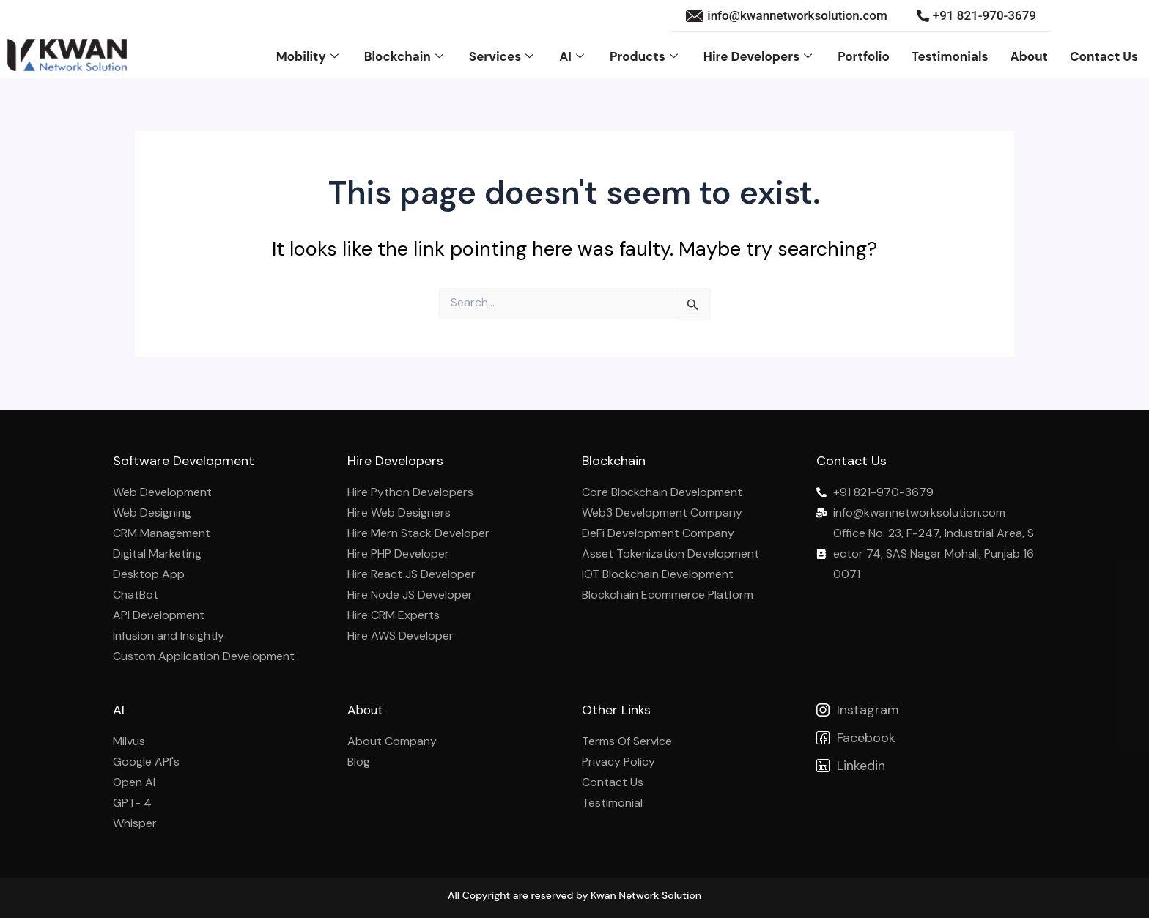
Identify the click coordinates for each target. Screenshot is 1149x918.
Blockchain (405, 56)
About (1029, 56)
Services (503, 56)
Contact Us (1104, 56)
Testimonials (950, 56)
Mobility (309, 56)
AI (573, 56)
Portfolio (864, 56)
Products (645, 56)
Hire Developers (759, 56)
